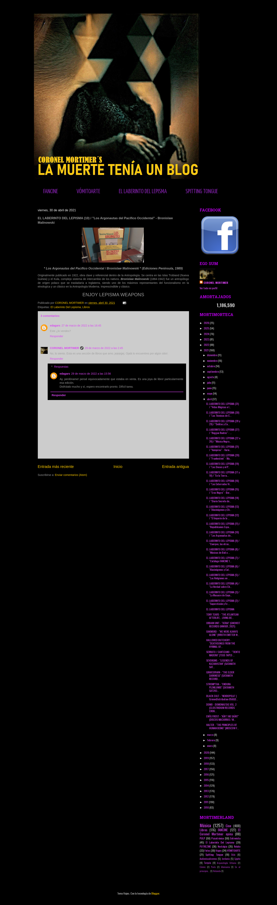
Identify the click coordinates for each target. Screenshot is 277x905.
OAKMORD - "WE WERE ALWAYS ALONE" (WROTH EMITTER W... (222, 633)
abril (209, 399)
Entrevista (235, 838)
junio (209, 388)
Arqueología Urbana (226, 862)
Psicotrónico (217, 838)
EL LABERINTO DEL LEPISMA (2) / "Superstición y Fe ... (222, 602)
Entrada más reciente (56, 466)
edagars (55, 325)
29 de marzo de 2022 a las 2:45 (104, 348)
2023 (207, 339)
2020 (207, 752)
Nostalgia (222, 846)
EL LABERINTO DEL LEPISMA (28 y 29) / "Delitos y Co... (223, 422)
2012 (206, 796)
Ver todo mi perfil (208, 288)
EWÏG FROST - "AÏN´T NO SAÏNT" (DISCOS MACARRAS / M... (222, 717)
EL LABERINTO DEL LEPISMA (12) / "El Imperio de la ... (222, 516)
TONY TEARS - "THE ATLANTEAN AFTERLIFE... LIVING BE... (222, 616)
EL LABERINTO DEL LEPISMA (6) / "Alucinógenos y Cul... (222, 568)
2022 (207, 345)
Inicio (118, 466)
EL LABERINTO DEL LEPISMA (143, 191)
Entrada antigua (175, 466)
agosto (211, 377)
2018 (206, 763)
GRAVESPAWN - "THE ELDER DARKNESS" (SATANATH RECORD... (220, 675)
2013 (206, 791)
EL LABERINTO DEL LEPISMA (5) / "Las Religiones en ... (222, 576)
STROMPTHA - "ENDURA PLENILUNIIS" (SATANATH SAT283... (220, 687)
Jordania (226, 859)
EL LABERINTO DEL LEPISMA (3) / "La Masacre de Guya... (222, 593)
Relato (237, 846)
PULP (202, 838)
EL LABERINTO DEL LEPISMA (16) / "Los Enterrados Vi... (222, 482)
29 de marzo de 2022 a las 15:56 (91, 373)
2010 (206, 807)
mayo (210, 393)
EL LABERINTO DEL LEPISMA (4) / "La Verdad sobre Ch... (222, 585)
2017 (206, 769)
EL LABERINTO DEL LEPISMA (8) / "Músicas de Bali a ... (222, 550)
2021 (206, 350)
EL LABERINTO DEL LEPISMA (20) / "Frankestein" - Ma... (222, 456)
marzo (210, 735)
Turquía (207, 863)
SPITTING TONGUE (202, 191)
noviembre (212, 361)
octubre (211, 366)
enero (210, 746)
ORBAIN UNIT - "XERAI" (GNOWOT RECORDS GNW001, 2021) (223, 624)
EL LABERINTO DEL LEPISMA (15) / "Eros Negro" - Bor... (222, 491)
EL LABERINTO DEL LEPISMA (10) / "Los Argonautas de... (222, 533)
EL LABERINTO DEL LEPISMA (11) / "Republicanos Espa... (223, 525)
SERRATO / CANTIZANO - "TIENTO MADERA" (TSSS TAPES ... (223, 653)
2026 (207, 323)
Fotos (207, 850)
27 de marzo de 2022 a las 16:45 (81, 325)
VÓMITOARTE (88, 191)
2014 (206, 785)
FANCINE (50, 191)
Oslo (233, 855)
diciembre (212, 355)
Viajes (219, 850)
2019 (206, 758)
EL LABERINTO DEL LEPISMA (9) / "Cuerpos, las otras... (222, 542)
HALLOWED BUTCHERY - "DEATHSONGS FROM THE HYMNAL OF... (220, 643)
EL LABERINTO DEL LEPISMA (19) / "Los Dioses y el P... (222, 465)
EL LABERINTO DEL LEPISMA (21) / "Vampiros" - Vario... (222, 448)
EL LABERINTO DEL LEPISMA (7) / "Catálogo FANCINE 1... (222, 559)
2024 (207, 334)
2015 (206, 780)
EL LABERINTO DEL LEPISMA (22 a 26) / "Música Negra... (223, 439)
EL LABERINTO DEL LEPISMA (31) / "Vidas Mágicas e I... (222, 405)
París (213, 867)
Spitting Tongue (214, 854)
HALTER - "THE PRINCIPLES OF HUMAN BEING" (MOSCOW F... (222, 726)
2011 (206, 802)
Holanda (217, 871)
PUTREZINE (205, 846)
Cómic (203, 867)
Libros (86, 307)
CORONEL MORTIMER (64, 348)
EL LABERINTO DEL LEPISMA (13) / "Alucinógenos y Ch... (222, 508)
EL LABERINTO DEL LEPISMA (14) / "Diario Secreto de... (222, 499)
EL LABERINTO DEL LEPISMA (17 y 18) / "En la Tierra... (223, 473)
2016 (206, 774)
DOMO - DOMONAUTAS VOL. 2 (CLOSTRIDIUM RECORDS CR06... (221, 707)
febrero (211, 740)
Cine (228, 825)
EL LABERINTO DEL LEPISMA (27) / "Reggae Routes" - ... (222, 431)
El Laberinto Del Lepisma (66, 307)
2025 (207, 328)
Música (205, 825)
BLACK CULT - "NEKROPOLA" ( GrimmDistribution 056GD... (222, 697)
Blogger (155, 893)
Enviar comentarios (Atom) (71, 474)
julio (209, 382)
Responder (56, 336)
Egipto (237, 859)
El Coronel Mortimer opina (220, 831)
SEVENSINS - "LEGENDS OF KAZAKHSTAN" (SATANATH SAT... (221, 663)
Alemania (225, 867)
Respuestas (61, 366)
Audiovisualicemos (208, 859)
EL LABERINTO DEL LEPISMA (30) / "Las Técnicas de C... (222, 414)
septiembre (213, 371)
